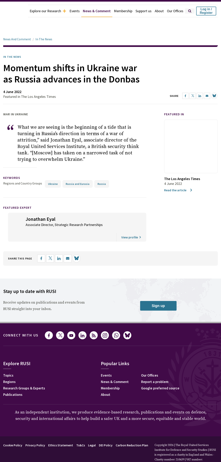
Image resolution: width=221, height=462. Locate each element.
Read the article (178, 179)
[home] (14, 11)
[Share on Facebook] (41, 247)
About (159, 11)
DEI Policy (106, 434)
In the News (12, 45)
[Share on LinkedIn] (59, 247)
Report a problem (154, 370)
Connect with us (20, 324)
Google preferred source (160, 377)
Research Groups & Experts (24, 377)
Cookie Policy (12, 434)
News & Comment (97, 11)
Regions (9, 370)
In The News (43, 28)
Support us (144, 11)
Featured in (174, 103)
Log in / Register (206, 10)
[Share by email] (68, 247)
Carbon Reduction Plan (132, 434)
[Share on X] (50, 247)
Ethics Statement (60, 434)
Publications (12, 383)
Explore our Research (48, 11)
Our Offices (175, 11)
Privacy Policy (35, 434)
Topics (8, 364)
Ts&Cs (80, 434)
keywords (11, 166)
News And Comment (17, 28)
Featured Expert (17, 196)
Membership (123, 11)
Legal (92, 434)
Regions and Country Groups (22, 172)
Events (74, 11)
